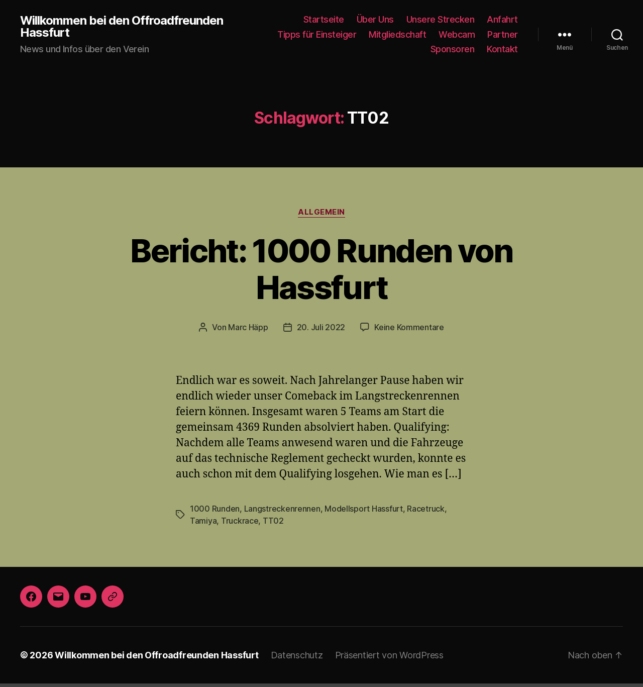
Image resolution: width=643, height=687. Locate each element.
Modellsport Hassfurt (351, 487)
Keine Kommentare (405, 290)
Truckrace (207, 499)
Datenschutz (282, 634)
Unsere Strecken (446, 19)
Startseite (335, 19)
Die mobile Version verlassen (321, 674)
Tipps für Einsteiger (330, 34)
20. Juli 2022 (321, 290)
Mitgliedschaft (405, 34)
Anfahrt (504, 19)
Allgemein (321, 212)
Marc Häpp (252, 290)
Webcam (461, 34)
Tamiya (442, 487)
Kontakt (503, 49)
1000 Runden (213, 487)
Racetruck (408, 487)
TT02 (237, 499)
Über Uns (384, 19)
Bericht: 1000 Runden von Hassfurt (321, 251)
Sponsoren (456, 49)
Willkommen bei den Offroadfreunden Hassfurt (119, 27)
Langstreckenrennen (276, 487)
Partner (504, 34)
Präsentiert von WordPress (370, 634)
